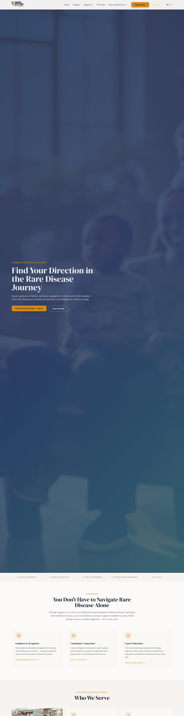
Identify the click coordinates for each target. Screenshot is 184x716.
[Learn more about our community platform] (92, 649)
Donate (157, 5)
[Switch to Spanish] (168, 4)
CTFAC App (100, 5)
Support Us (88, 5)
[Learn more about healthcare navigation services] (37, 649)
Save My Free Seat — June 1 (29, 308)
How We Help (58, 308)
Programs (76, 5)
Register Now (140, 5)
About (66, 5)
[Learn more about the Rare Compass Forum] (146, 649)
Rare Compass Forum (118, 5)
